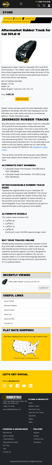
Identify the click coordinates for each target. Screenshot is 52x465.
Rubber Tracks (34, 406)
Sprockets (32, 416)
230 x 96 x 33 (28, 89)
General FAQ (9, 319)
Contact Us (8, 323)
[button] (39, 5)
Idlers (31, 422)
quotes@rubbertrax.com (12, 409)
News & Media (8, 436)
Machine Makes (10, 305)
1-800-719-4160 (43, 2)
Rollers (31, 419)
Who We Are (7, 433)
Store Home (9, 301)
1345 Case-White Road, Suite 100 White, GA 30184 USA (15, 402)
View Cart (8, 314)
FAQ (4, 449)
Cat (8, 86)
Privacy (36, 436)
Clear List (44, 288)
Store (31, 403)
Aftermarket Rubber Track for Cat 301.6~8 (24, 282)
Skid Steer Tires (34, 409)
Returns (36, 433)
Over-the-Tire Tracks (36, 412)
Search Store (9, 310)
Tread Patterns (8, 439)
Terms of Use (38, 439)
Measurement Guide (10, 442)
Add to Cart (22, 99)
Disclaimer (37, 442)
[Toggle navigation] (21, 3)
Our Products (8, 19)
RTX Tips (6, 445)
